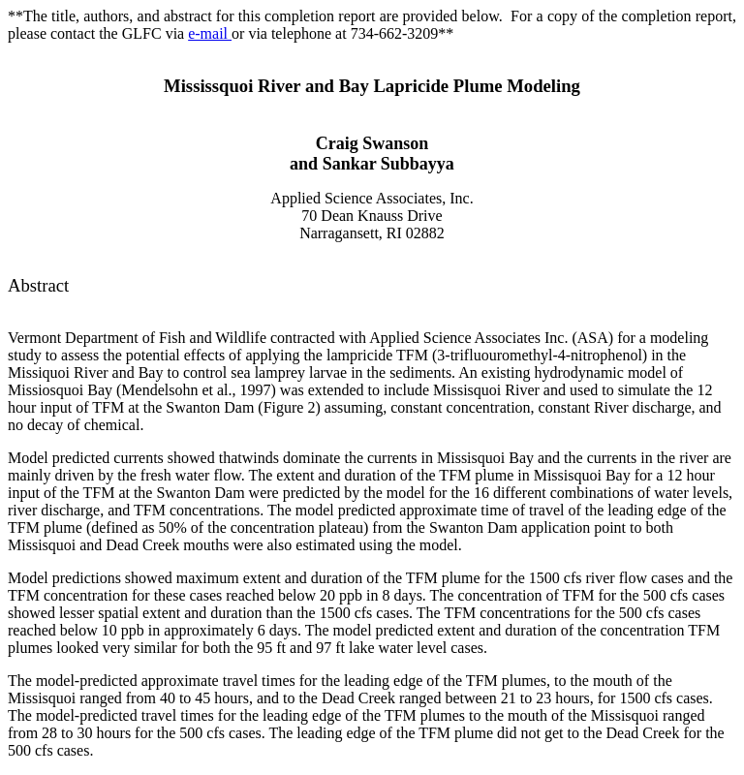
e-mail (210, 33)
